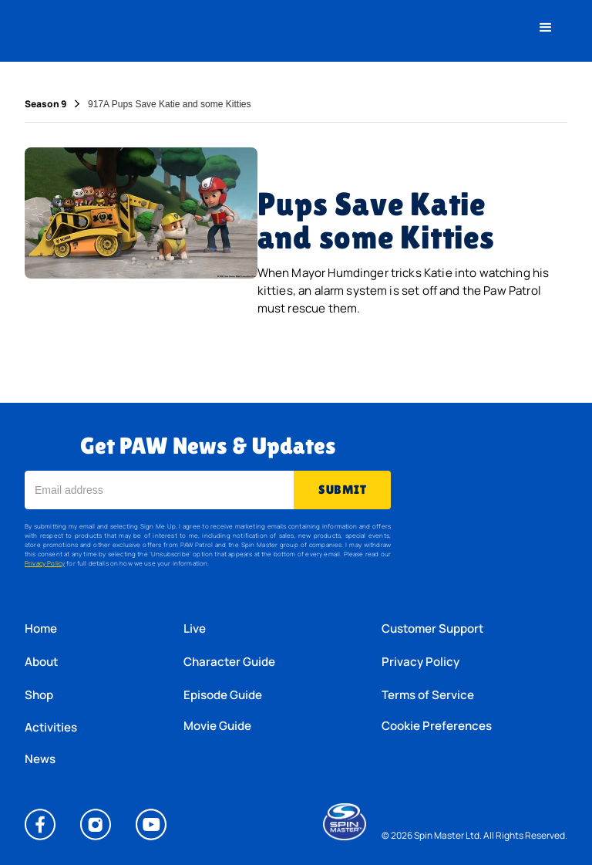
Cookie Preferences (437, 726)
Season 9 (45, 104)
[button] (545, 27)
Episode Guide (222, 695)
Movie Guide (217, 726)
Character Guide (229, 662)
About (41, 662)
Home (41, 628)
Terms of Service (428, 695)
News (40, 759)
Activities (51, 727)
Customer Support (432, 628)
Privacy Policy (45, 563)
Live (194, 628)
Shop (39, 695)
